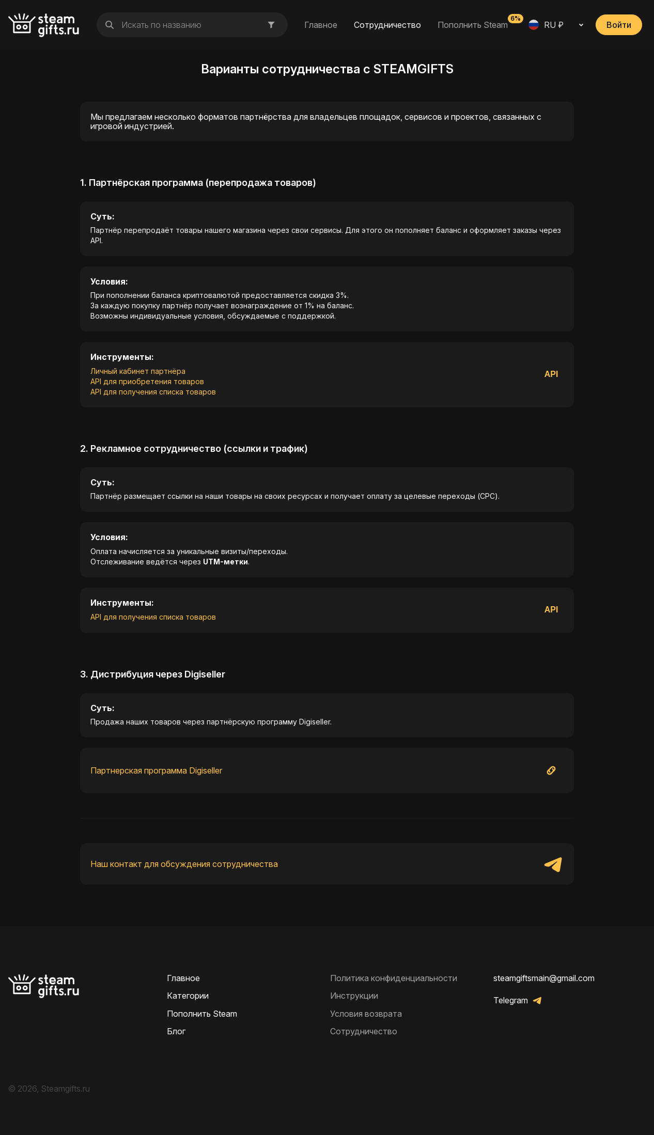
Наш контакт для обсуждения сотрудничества (184, 864)
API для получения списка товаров (153, 391)
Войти (618, 25)
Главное (320, 25)
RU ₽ (546, 25)
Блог (176, 1031)
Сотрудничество (387, 25)
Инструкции (354, 995)
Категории (188, 995)
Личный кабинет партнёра (137, 371)
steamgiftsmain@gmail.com (544, 978)
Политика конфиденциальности (393, 978)
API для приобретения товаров (147, 381)
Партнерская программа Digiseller (156, 770)
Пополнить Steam (473, 24)
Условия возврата (366, 1013)
